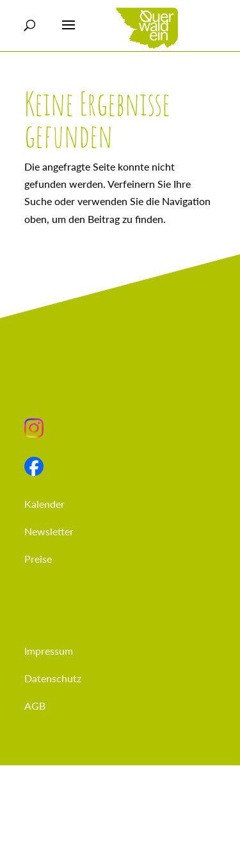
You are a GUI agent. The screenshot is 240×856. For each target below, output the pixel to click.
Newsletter (49, 531)
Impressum (48, 651)
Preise (38, 559)
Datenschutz (52, 678)
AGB (34, 705)
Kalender (44, 504)
